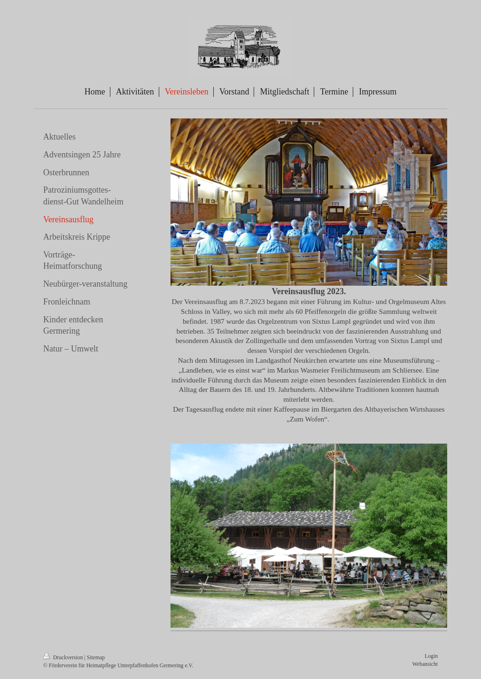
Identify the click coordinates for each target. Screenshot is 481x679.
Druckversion (63, 658)
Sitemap (96, 658)
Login (431, 656)
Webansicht (425, 664)
